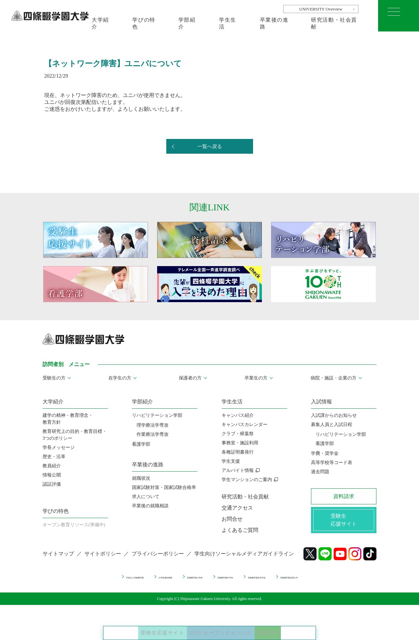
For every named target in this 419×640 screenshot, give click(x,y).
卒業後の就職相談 (150, 505)
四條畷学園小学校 (181, 581)
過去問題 (320, 471)
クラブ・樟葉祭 (238, 433)
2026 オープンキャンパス (223, 627)
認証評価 (52, 484)
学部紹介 (187, 23)
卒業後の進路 (274, 23)
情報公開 (52, 475)
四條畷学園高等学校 (286, 581)
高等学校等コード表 (331, 462)
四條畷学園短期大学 (342, 581)
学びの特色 (143, 23)
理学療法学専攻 (153, 425)
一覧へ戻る (209, 146)
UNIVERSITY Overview (320, 9)
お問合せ (232, 519)
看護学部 (141, 444)
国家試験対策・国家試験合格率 (164, 487)
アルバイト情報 (238, 470)
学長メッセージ (59, 447)
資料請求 (292, 627)
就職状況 (141, 478)
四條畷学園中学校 (233, 581)
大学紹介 (100, 23)
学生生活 (227, 23)
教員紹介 (52, 465)
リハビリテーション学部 (157, 415)
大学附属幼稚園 (133, 581)
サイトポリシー (102, 559)
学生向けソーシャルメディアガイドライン (244, 559)
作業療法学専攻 (153, 434)
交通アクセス (237, 508)
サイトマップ (58, 559)
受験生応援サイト (141, 627)
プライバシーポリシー (158, 559)
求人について (145, 496)
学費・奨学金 (324, 453)
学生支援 (231, 461)
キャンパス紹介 (238, 415)
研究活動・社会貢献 (334, 23)
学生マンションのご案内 (247, 479)
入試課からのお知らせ (334, 415)
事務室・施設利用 (240, 442)
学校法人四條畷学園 (81, 581)
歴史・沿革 (54, 456)
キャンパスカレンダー (244, 424)
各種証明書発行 (238, 452)
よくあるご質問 (240, 530)
